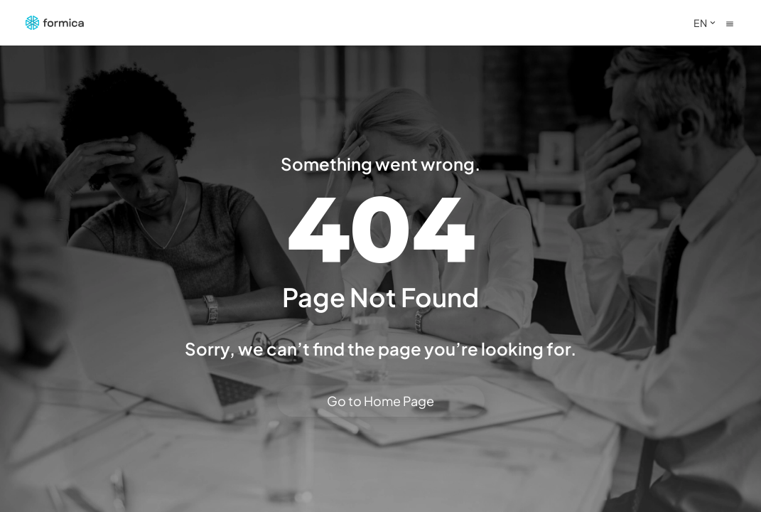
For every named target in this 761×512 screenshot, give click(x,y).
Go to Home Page (380, 401)
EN (705, 22)
